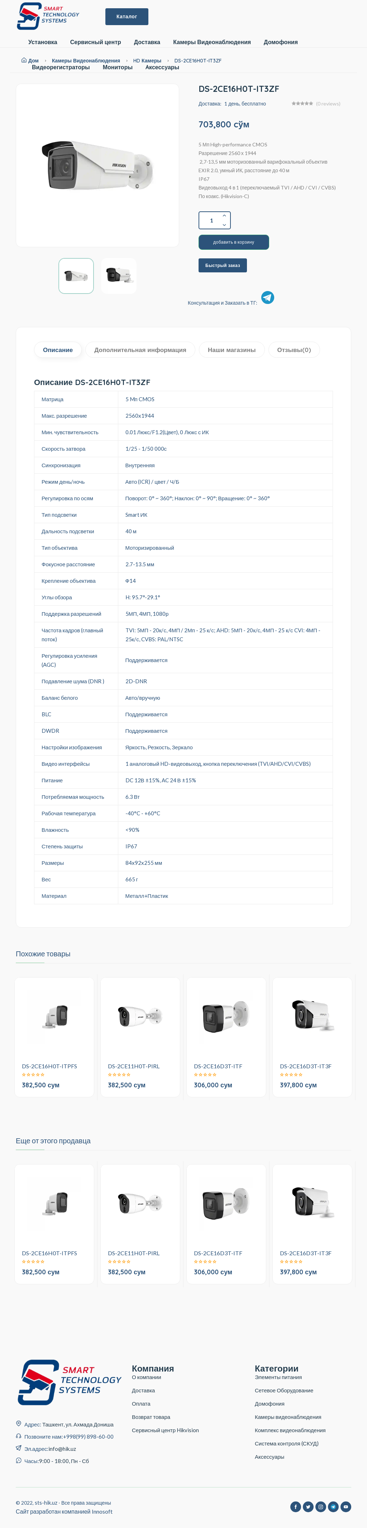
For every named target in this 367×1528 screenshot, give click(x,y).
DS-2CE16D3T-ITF (218, 1066)
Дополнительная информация (140, 349)
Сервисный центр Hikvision (165, 1430)
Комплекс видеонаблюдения (290, 1430)
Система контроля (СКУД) (287, 1443)
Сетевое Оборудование (284, 1390)
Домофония (281, 42)
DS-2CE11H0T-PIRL (133, 1066)
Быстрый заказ (222, 265)
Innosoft (102, 1511)
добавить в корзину (233, 242)
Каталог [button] (126, 16)
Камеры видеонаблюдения (288, 1417)
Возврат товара (151, 1417)
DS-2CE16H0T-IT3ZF (198, 60)
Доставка (147, 42)
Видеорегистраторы (61, 67)
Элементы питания (278, 1377)
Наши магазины (232, 349)
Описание (58, 349)
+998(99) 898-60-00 (88, 1436)
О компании (146, 1377)
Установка (42, 42)
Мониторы (118, 67)
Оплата (141, 1403)
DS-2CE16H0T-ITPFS (49, 1066)
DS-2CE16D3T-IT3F (306, 1066)
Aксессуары (162, 67)
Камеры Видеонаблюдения (212, 42)
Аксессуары (269, 1456)
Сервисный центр (95, 42)
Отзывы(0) (294, 349)
